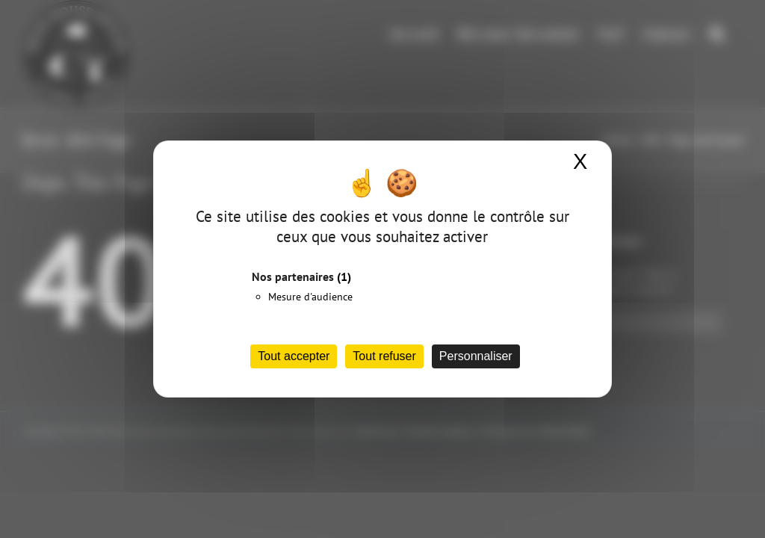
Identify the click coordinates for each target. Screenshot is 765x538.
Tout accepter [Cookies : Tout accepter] (293, 356)
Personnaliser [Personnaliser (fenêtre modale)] (475, 356)
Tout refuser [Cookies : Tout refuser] (384, 356)
